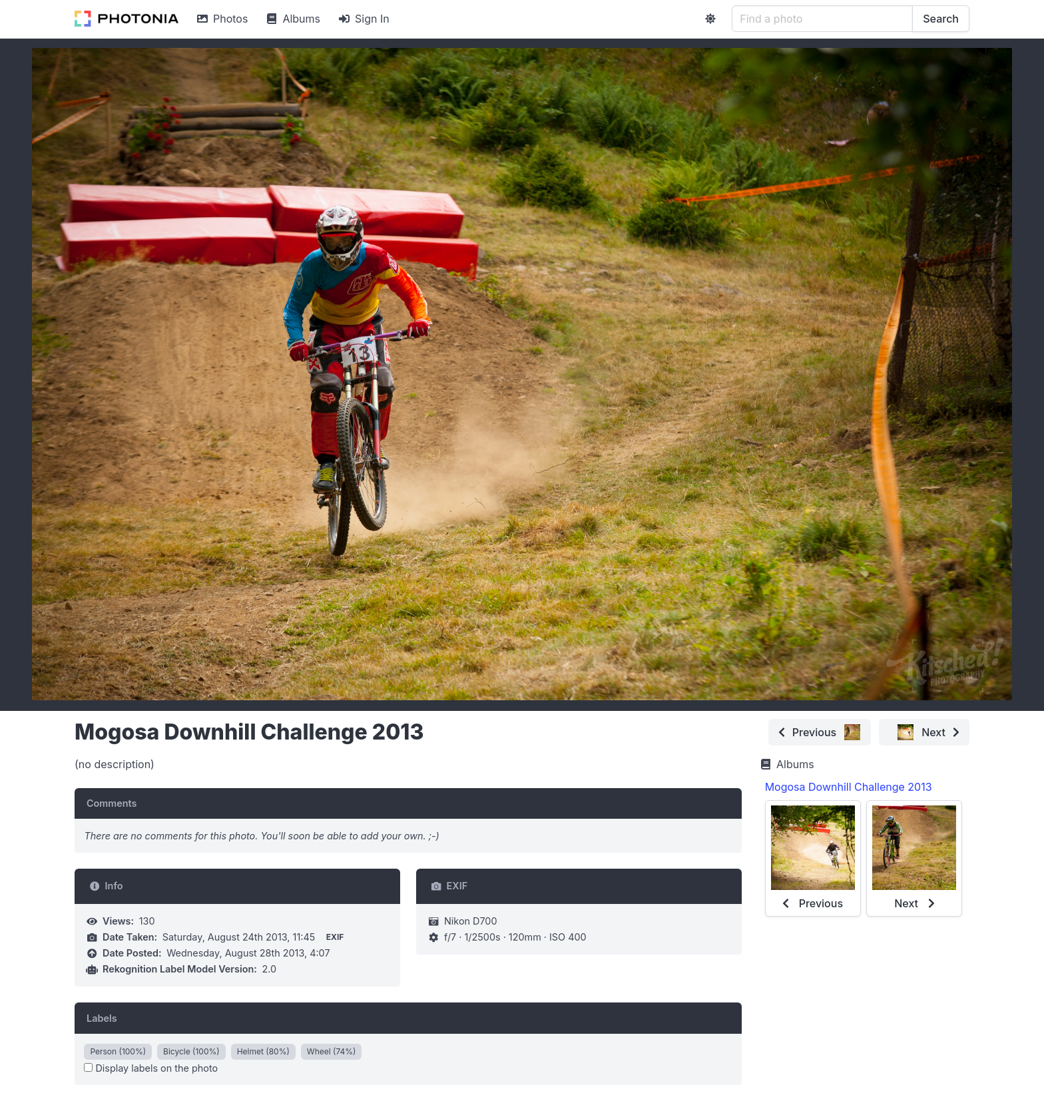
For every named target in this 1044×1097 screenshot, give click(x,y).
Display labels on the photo (151, 1068)
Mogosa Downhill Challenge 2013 (848, 786)
